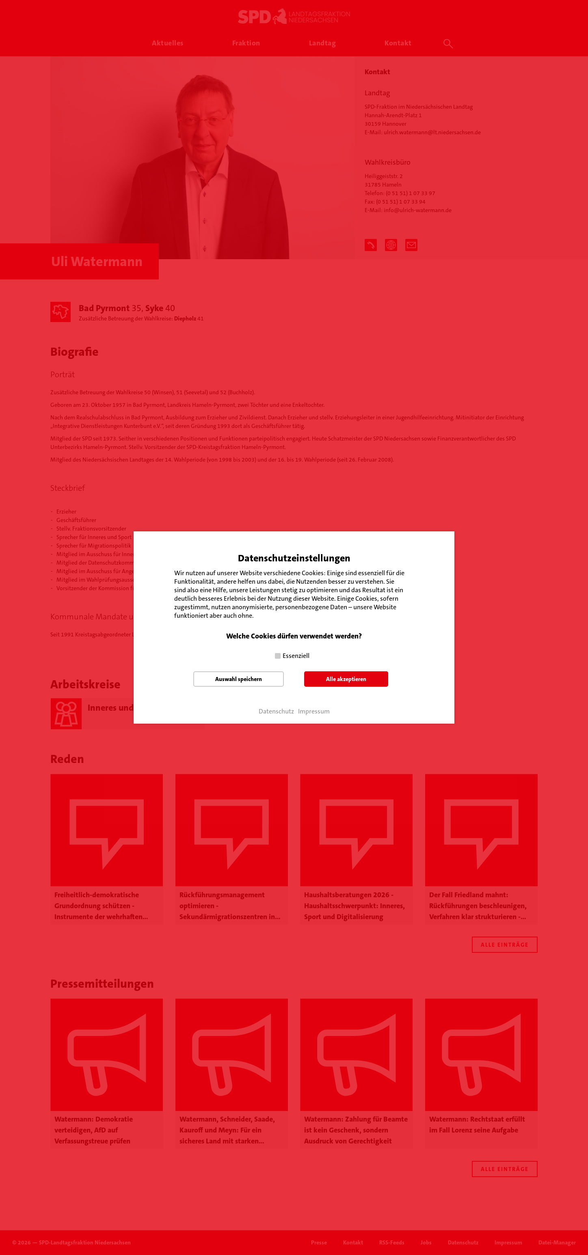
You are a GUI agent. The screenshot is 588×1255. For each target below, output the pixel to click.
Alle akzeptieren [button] (346, 679)
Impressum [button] (314, 711)
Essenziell (296, 655)
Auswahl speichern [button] (238, 679)
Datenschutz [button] (276, 711)
